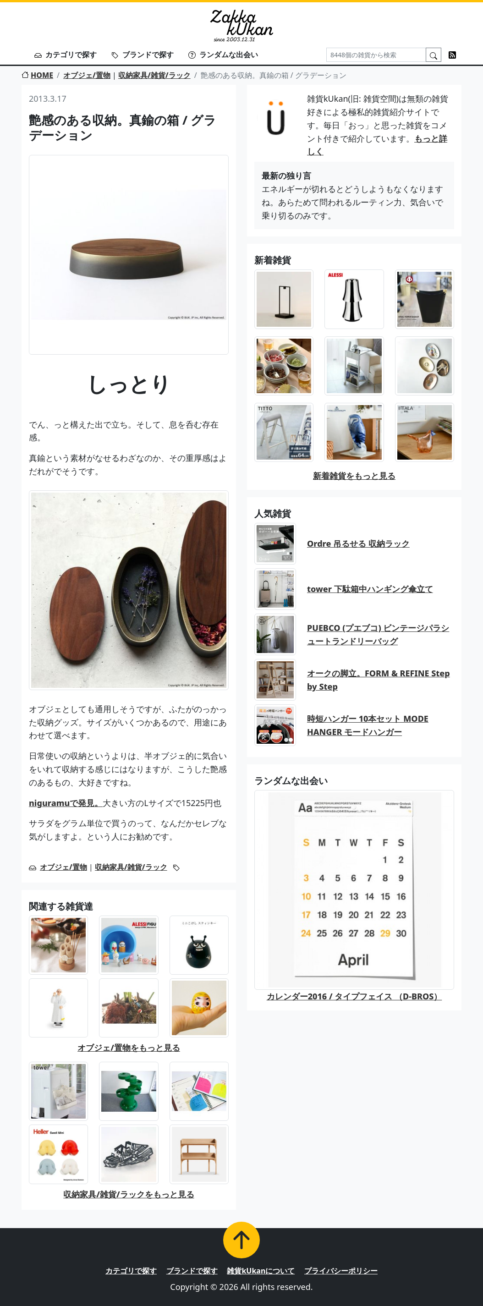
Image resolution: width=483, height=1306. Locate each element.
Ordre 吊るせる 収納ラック (358, 543)
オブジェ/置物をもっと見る (128, 1047)
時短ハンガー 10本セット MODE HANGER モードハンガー (367, 725)
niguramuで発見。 (66, 802)
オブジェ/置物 (86, 75)
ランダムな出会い (223, 54)
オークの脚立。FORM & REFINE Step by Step (378, 680)
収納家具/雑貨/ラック (154, 75)
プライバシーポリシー (341, 1271)
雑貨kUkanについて (261, 1271)
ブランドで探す (142, 54)
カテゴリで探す (65, 54)
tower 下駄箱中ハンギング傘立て (370, 588)
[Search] (376, 55)
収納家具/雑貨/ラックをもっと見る (128, 1194)
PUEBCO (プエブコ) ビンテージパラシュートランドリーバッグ (378, 634)
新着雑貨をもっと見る (354, 475)
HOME (37, 75)
